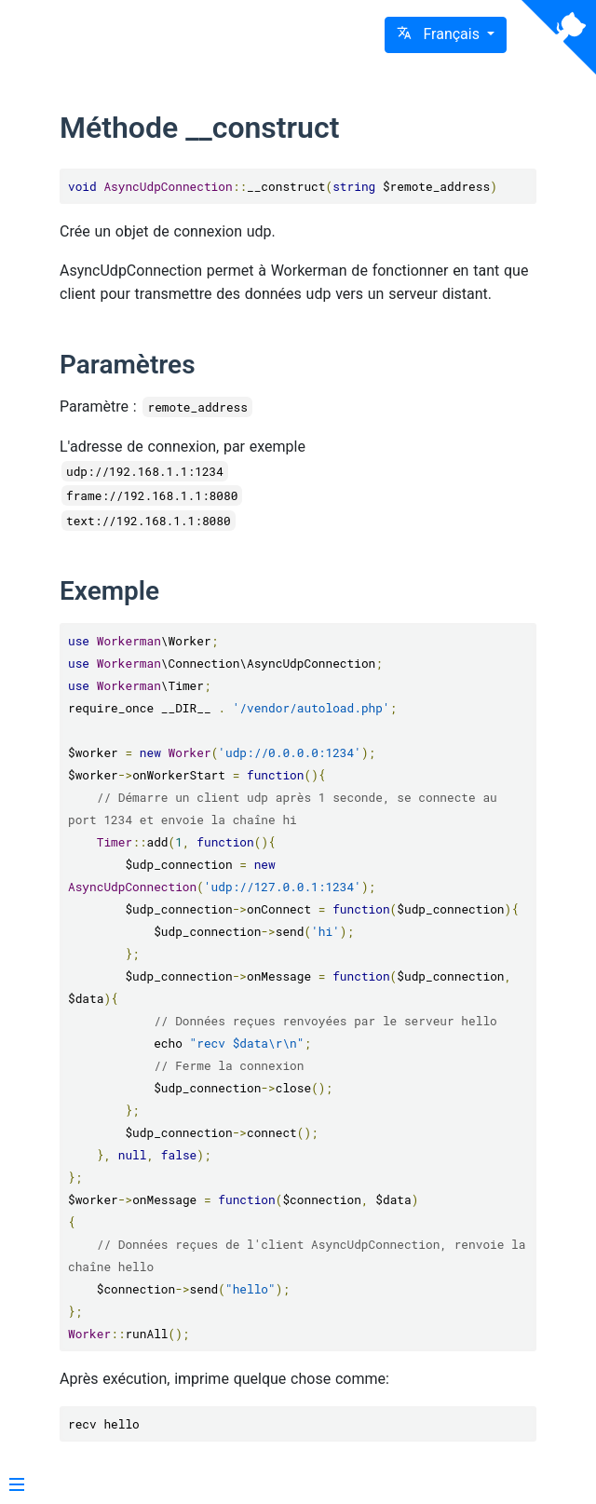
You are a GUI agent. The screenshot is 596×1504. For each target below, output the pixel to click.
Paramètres (128, 364)
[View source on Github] (559, 37)
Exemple (109, 591)
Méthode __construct (199, 127)
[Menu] (17, 1486)
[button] (446, 35)
